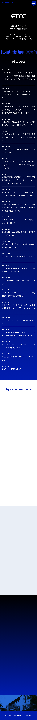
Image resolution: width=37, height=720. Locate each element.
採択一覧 (30, 195)
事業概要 (22, 195)
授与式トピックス (29, 79)
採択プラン (17, 79)
